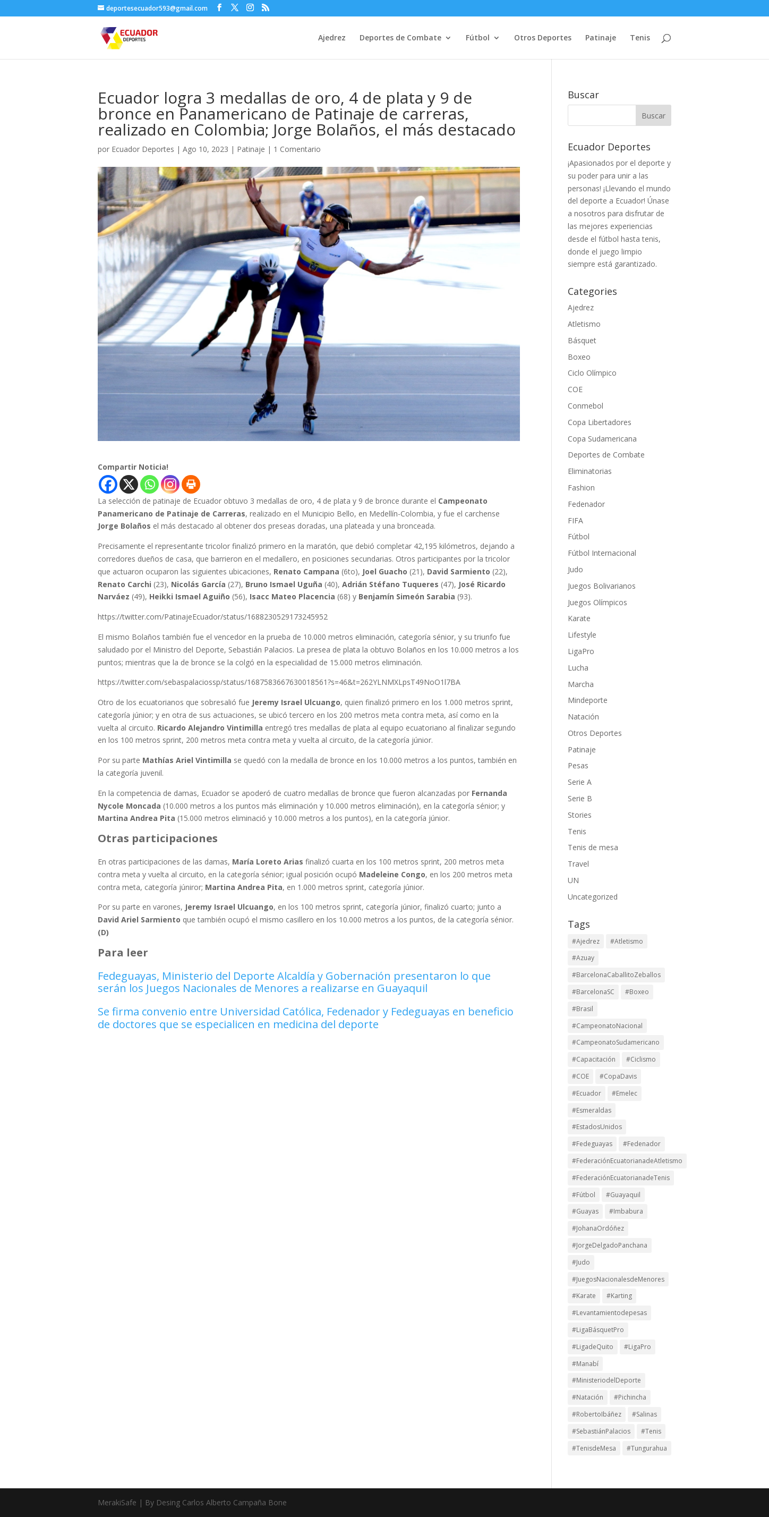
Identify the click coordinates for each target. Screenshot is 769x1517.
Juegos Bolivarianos (602, 586)
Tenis (640, 38)
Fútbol (478, 38)
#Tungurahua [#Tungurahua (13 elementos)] (647, 1448)
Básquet (582, 340)
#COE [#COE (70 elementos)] (580, 1076)
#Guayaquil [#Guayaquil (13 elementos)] (623, 1194)
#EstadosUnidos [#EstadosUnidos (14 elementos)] (597, 1126)
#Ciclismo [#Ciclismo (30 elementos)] (641, 1059)
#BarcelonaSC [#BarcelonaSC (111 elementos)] (593, 991)
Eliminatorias (590, 471)
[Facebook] (108, 484)
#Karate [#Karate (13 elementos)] (584, 1295)
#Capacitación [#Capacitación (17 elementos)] (594, 1059)
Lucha (578, 668)
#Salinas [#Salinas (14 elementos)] (644, 1414)
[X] (128, 484)
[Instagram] (170, 484)
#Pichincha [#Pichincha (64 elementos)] (630, 1397)
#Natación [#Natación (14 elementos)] (587, 1397)
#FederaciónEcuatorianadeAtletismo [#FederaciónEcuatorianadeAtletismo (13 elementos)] (627, 1160)
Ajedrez (332, 38)
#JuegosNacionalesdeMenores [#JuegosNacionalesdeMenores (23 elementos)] (618, 1279)
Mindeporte (588, 700)
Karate (579, 618)
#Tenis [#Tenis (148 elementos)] (651, 1431)
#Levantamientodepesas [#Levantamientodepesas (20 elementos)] (609, 1312)
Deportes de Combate (400, 38)
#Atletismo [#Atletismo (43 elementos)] (626, 941)
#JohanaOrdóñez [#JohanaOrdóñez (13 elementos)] (598, 1228)
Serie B (580, 798)
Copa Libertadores (599, 422)
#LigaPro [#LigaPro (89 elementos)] (637, 1346)
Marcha (581, 684)
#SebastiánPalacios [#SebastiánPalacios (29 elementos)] (601, 1431)
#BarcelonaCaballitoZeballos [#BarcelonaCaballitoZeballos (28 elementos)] (616, 974)
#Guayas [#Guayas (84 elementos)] (585, 1211)
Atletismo (584, 324)
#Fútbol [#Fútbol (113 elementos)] (583, 1194)
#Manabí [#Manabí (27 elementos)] (585, 1363)
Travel (578, 864)
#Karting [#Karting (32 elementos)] (619, 1295)
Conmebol (585, 406)
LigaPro (581, 651)
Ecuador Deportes (143, 149)
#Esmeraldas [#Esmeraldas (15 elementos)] (591, 1110)
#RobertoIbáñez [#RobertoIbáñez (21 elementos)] (596, 1414)
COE (575, 389)
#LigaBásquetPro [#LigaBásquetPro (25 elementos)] (598, 1329)
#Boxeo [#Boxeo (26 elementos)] (637, 991)
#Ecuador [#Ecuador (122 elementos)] (586, 1093)
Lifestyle (582, 635)
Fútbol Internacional (602, 553)
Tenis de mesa (593, 847)
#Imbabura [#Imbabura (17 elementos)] (626, 1211)
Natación (583, 716)
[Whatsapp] (149, 484)
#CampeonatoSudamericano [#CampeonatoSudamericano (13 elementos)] (616, 1042)
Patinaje (600, 38)
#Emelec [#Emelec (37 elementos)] (624, 1093)
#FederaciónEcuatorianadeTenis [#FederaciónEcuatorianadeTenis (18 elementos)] (621, 1177)
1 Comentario (297, 149)
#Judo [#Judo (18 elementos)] (581, 1262)
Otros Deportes (542, 38)
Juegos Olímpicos (597, 602)
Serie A (580, 782)
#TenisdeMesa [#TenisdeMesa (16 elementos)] (594, 1448)
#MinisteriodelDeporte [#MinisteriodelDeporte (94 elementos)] (606, 1380)
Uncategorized (593, 897)
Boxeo (579, 357)
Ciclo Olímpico (592, 373)
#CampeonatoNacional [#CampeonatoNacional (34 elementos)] (607, 1025)
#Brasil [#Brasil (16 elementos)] (582, 1008)
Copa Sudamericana (602, 439)
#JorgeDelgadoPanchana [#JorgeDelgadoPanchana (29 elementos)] (609, 1245)
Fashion (581, 487)
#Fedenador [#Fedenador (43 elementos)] (642, 1143)
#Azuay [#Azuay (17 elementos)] (583, 957)
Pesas (578, 765)
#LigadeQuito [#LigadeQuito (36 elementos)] (592, 1346)
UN (573, 880)
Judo (575, 569)
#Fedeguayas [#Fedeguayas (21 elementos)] (592, 1143)
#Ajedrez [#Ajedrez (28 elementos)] (586, 941)
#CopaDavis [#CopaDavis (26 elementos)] (618, 1076)
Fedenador (586, 504)
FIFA (575, 520)
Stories (580, 815)
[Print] (191, 484)
